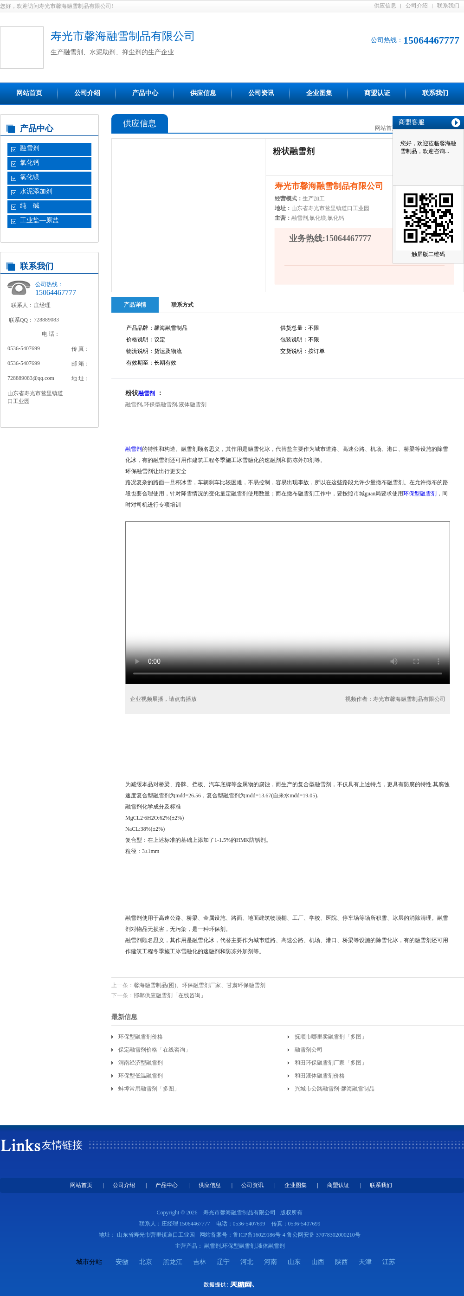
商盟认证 (377, 93)
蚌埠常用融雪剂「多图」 (149, 1088)
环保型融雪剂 (160, 404)
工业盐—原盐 (39, 220)
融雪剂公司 (308, 1049)
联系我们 (448, 5)
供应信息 (385, 5)
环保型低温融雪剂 (140, 1075)
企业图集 (319, 93)
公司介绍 (417, 5)
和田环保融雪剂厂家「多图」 (331, 1062)
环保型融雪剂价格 (140, 1036)
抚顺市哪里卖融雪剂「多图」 (331, 1036)
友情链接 (62, 1145)
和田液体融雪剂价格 (320, 1075)
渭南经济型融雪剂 (140, 1062)
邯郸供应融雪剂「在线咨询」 (170, 995)
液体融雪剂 (192, 404)
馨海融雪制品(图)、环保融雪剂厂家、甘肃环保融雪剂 (199, 985)
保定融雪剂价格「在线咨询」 (154, 1049)
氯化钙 (29, 162)
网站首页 (29, 93)
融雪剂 (29, 148)
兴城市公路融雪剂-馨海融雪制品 (334, 1088)
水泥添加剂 (36, 191)
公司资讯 (261, 93)
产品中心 (145, 93)
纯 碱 (29, 205)
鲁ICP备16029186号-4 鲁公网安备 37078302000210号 (297, 1235)
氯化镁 (29, 176)
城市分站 (89, 1261)
